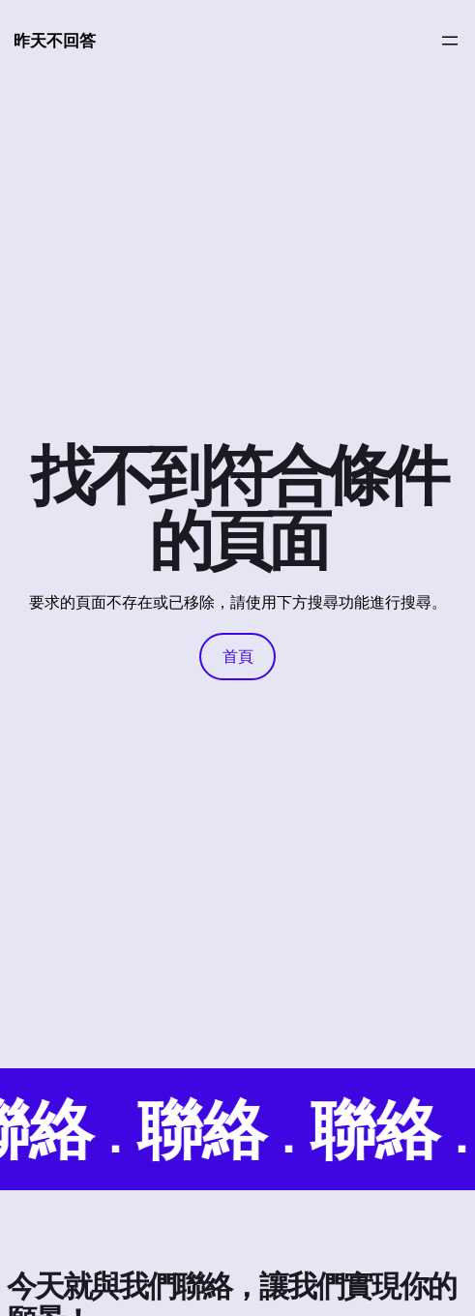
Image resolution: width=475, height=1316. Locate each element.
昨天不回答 (55, 40)
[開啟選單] (449, 40)
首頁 (238, 656)
